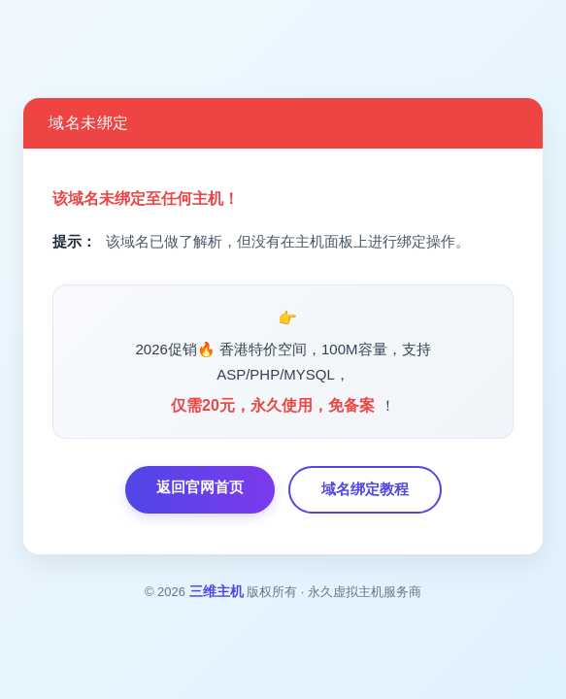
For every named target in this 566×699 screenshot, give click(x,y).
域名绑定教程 (365, 489)
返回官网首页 (200, 487)
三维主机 (216, 591)
